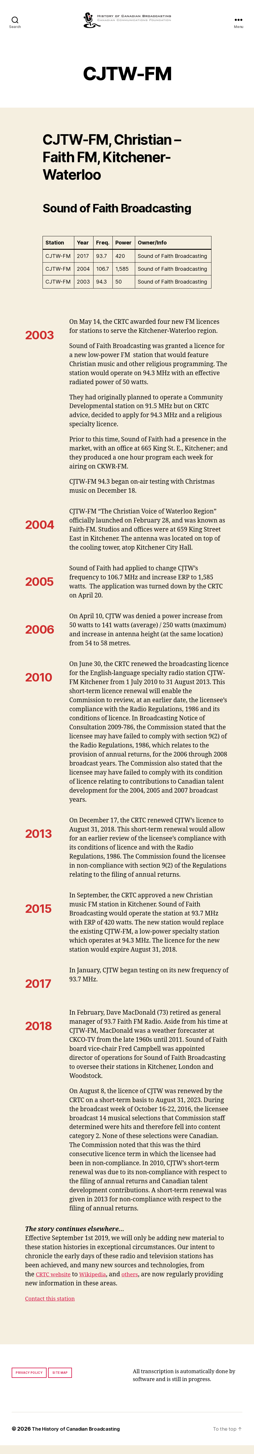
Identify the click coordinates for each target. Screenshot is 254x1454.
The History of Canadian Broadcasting (80, 1437)
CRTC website (55, 1283)
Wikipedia (98, 1283)
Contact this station (53, 1307)
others (138, 1283)
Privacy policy (29, 1381)
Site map (60, 1381)
